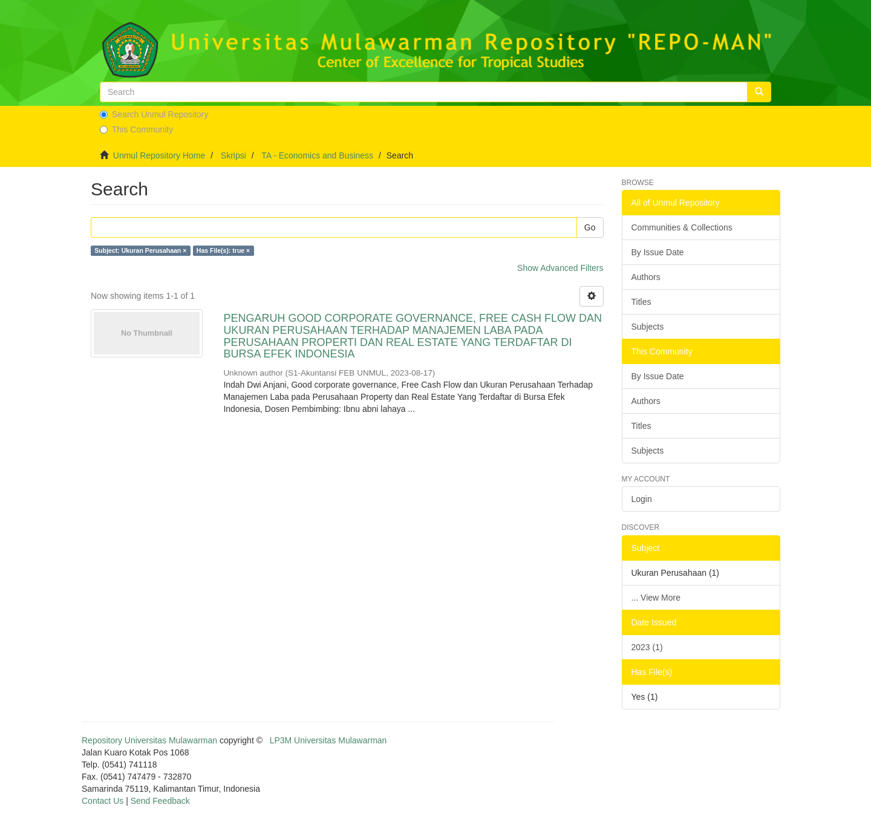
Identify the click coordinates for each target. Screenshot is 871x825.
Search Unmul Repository (154, 114)
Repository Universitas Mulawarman (149, 740)
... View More (655, 597)
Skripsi (233, 155)
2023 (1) (647, 647)
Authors (646, 277)
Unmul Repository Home (159, 155)
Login (641, 499)
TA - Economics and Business (317, 155)
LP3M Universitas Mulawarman (328, 740)
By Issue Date (657, 252)
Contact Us (102, 801)
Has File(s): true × (223, 250)
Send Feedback (160, 801)
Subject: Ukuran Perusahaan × (140, 250)
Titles (641, 302)
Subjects (647, 326)
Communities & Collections (681, 227)
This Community (136, 129)
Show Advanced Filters (560, 268)
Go (590, 227)
